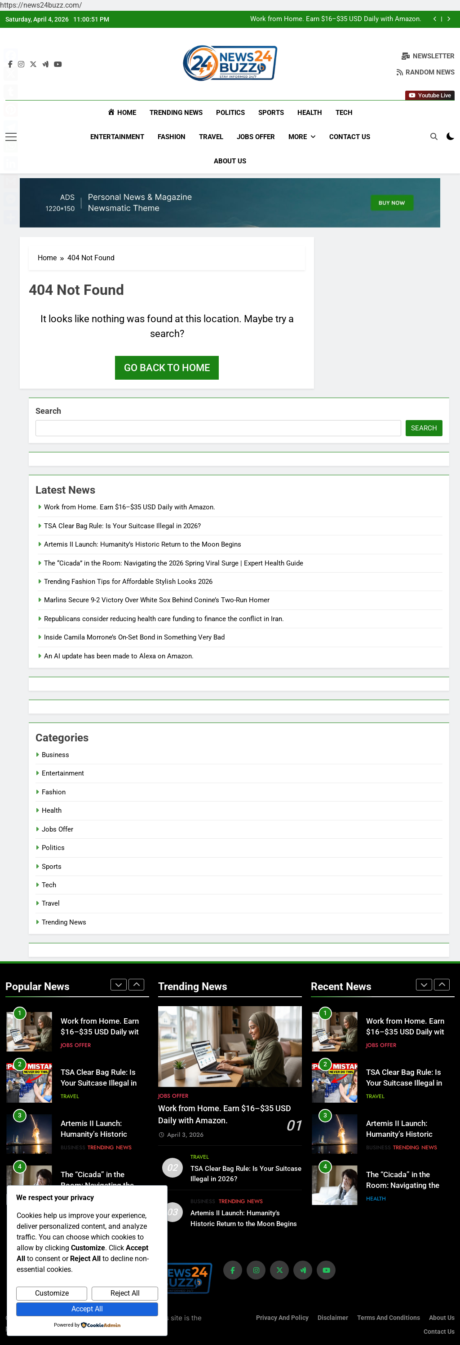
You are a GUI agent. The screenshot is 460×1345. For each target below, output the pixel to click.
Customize (52, 1293)
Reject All (125, 1293)
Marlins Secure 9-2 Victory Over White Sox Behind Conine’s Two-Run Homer (157, 600)
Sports (271, 113)
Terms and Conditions (388, 1317)
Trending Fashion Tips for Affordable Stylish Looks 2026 (128, 581)
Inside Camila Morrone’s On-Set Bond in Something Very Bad (134, 637)
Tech (344, 113)
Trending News (176, 113)
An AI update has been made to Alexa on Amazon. (119, 655)
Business (55, 754)
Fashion (172, 137)
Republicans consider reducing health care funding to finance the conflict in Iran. (164, 618)
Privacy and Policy (282, 1317)
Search (48, 410)
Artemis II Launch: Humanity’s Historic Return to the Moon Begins (142, 544)
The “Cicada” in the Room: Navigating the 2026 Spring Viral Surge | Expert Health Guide (173, 562)
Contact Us (349, 137)
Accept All (87, 1309)
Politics (230, 113)
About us (230, 161)
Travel (211, 137)
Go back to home (167, 367)
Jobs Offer (256, 137)
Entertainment (117, 137)
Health (309, 113)
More (297, 137)
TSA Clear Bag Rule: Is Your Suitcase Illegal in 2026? (122, 525)
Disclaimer (333, 1317)
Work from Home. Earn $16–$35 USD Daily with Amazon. (335, 19)
